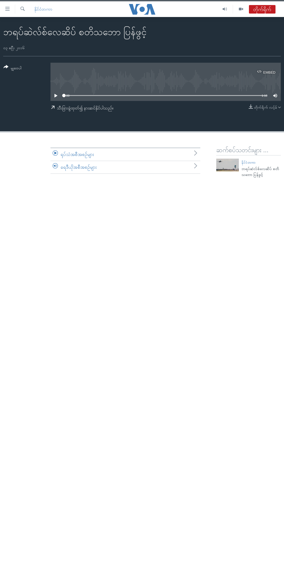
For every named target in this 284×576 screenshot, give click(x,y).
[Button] (12, 68)
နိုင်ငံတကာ (43, 9)
